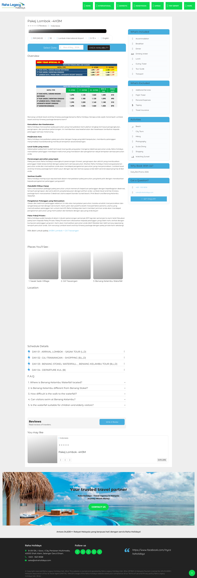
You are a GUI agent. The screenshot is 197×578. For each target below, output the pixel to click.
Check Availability (98, 47)
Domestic (123, 6)
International (104, 6)
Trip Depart (174, 6)
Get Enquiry (148, 199)
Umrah (157, 6)
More (189, 6)
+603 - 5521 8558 (140, 187)
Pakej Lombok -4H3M (72, 450)
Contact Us (99, 505)
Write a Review (112, 422)
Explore (161, 458)
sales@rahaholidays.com (143, 192)
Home (88, 6)
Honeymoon (141, 6)
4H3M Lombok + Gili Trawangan (64, 230)
